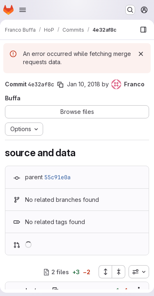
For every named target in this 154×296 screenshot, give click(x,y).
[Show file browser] (143, 29)
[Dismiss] (141, 54)
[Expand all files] (105, 271)
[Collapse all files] (118, 271)
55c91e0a (57, 177)
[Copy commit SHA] (60, 85)
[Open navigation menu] (22, 9)
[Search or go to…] (130, 10)
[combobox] (139, 271)
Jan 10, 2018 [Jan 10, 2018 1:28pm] (83, 84)
